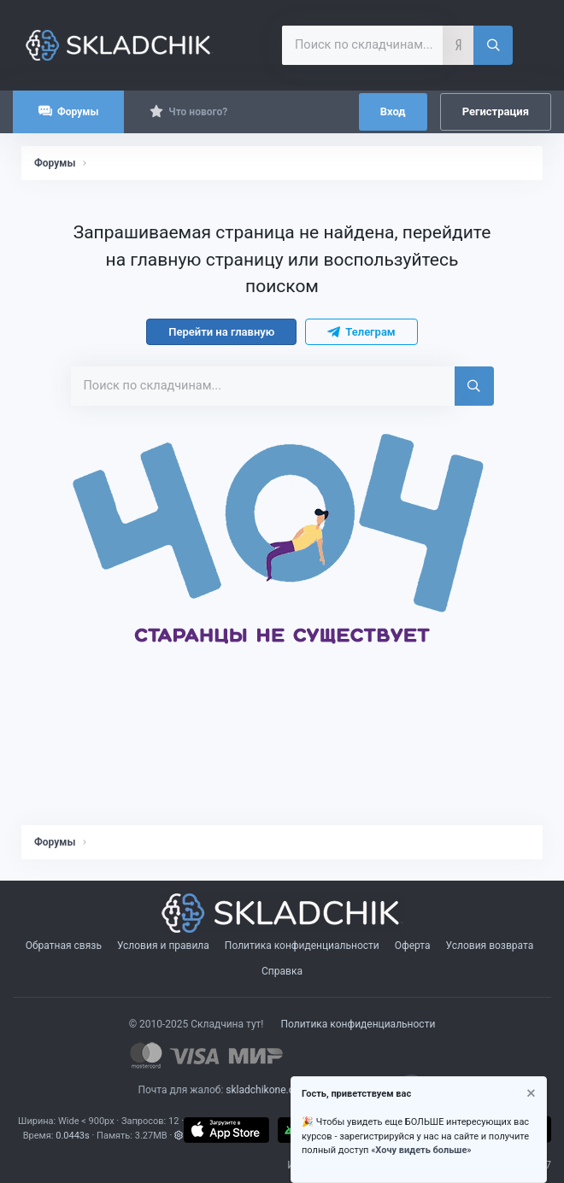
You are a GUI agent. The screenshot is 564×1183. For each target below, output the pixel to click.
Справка (282, 971)
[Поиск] (493, 45)
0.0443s (73, 1135)
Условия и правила (163, 946)
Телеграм (361, 331)
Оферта (413, 946)
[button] (179, 1135)
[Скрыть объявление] (530, 1095)
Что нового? (197, 112)
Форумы (77, 112)
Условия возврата (490, 946)
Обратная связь (64, 946)
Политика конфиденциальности (302, 946)
